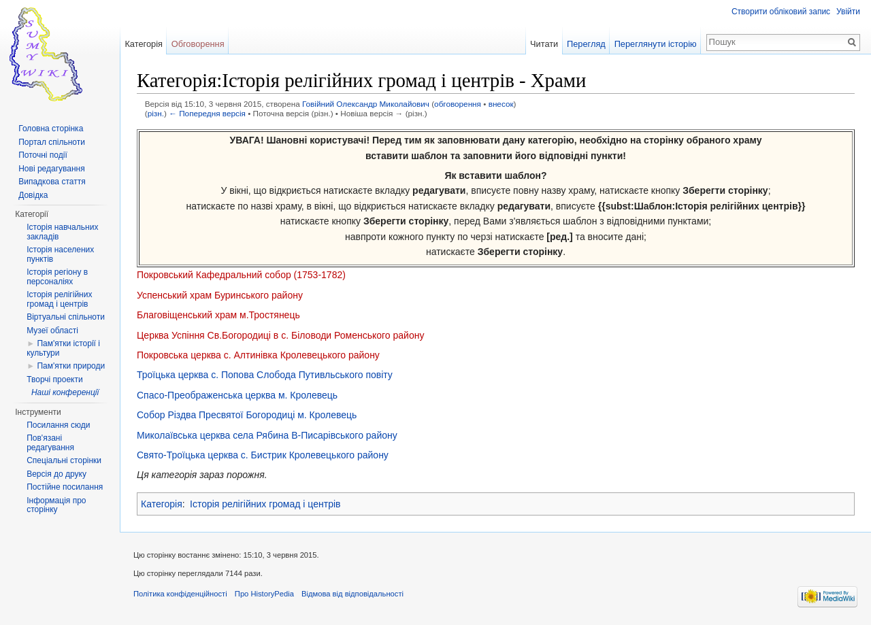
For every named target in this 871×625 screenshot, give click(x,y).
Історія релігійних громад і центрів (265, 504)
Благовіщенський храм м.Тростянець (218, 314)
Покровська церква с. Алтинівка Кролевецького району (258, 355)
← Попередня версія (207, 113)
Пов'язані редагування (50, 442)
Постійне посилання (65, 487)
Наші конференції (65, 392)
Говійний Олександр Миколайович (365, 103)
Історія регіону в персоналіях (57, 276)
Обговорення (198, 44)
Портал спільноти (51, 142)
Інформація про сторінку (56, 505)
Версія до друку (56, 474)
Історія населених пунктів (60, 254)
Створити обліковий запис (781, 11)
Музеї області (52, 330)
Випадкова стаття (51, 181)
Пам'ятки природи (71, 366)
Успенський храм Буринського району (220, 295)
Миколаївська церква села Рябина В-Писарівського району (267, 435)
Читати (544, 44)
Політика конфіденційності (180, 594)
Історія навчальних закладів (62, 231)
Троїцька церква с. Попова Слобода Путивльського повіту (265, 374)
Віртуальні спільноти (66, 317)
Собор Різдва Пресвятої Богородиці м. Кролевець (247, 414)
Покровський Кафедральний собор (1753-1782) (241, 274)
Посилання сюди (58, 425)
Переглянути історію (655, 44)
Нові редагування (51, 168)
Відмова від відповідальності (352, 594)
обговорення (457, 103)
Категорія (161, 504)
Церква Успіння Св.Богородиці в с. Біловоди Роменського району (280, 335)
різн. (156, 113)
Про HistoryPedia (264, 594)
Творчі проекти (54, 379)
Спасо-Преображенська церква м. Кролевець (237, 395)
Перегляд (586, 44)
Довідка (33, 195)
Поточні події (42, 155)
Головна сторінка (50, 128)
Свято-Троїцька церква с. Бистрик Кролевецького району (263, 455)
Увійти (848, 11)
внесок (501, 103)
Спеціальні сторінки (64, 460)
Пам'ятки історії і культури (63, 348)
